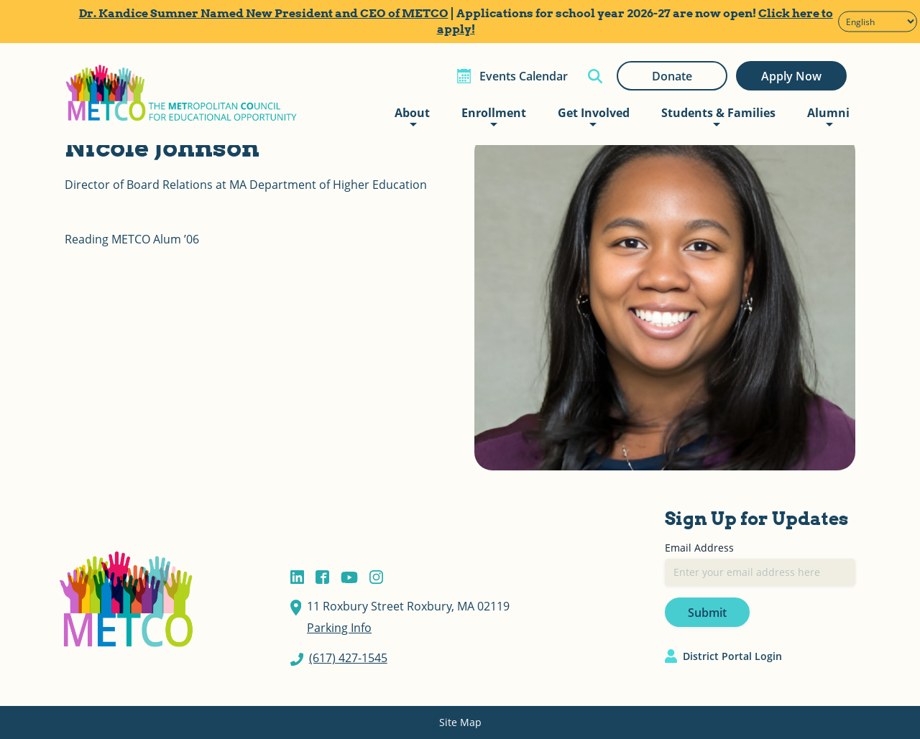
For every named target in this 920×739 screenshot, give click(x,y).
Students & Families (718, 113)
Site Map (460, 722)
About (412, 113)
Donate (672, 76)
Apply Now (791, 76)
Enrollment (493, 113)
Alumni (828, 113)
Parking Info (339, 628)
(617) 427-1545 (348, 658)
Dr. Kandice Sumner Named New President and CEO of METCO (263, 13)
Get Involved (594, 113)
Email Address (699, 547)
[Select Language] (877, 21)
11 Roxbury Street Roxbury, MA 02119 (408, 606)
